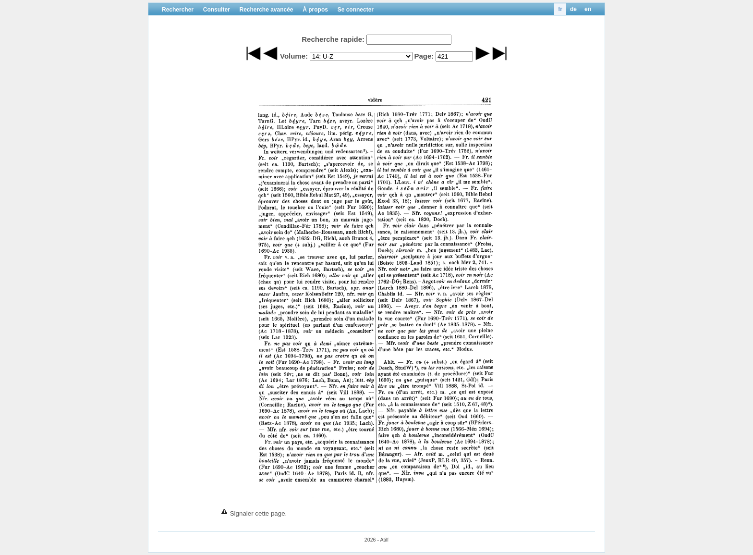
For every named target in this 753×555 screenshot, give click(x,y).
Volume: (294, 56)
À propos (315, 9)
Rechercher (178, 9)
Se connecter (356, 9)
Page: (424, 56)
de (573, 9)
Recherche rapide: (333, 39)
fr (560, 9)
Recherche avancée (266, 9)
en (587, 9)
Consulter (216, 9)
